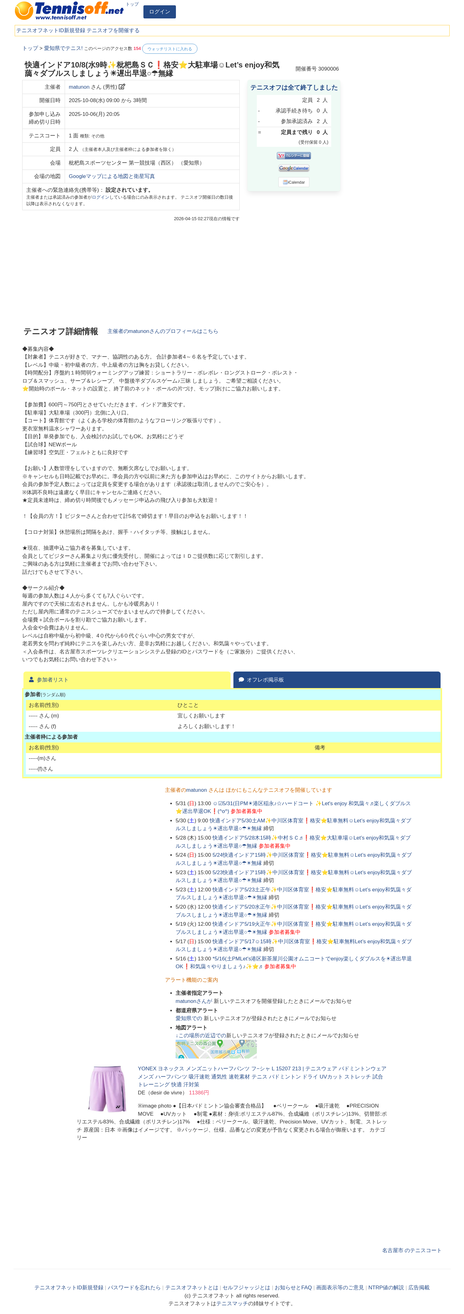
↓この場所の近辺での (201, 1036)
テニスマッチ (232, 1304)
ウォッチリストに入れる (169, 49)
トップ (132, 4)
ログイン (159, 12)
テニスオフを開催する (113, 30)
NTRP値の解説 (386, 1288)
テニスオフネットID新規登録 (50, 30)
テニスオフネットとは (191, 1288)
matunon (79, 87)
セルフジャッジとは (246, 1288)
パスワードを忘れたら (134, 1288)
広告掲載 (419, 1288)
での (190, 1018)
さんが (195, 1001)
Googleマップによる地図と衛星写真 (112, 176)
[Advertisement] (395, 137)
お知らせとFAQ (293, 1288)
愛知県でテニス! (63, 48)
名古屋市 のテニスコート (412, 1250)
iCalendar (294, 182)
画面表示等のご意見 (340, 1288)
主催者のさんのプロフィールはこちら (162, 331)
